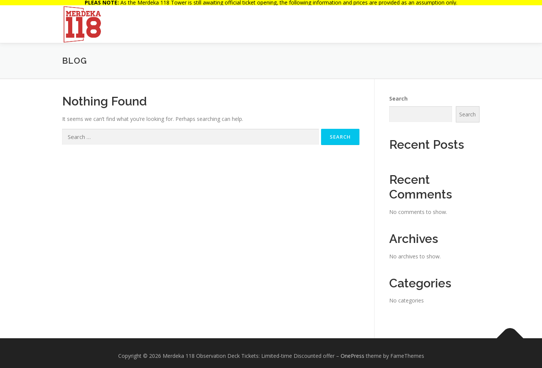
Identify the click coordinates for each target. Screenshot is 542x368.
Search (398, 93)
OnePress (352, 350)
